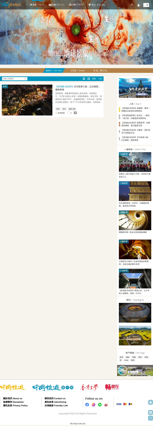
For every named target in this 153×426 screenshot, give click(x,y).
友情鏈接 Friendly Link (56, 405)
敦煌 (146, 357)
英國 (134, 357)
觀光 (140, 357)
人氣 (100, 79)
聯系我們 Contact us (55, 398)
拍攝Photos (56, 4)
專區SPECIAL (97, 4)
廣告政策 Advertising (55, 402)
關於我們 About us (12, 398)
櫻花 (132, 360)
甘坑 (64, 109)
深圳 (58, 109)
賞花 (121, 357)
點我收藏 (61, 113)
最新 (94, 79)
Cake (126, 360)
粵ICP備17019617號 (77, 424)
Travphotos (132, 367)
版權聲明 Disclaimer (13, 402)
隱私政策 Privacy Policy (15, 405)
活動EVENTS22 (76, 4)
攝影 (127, 357)
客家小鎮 (72, 109)
